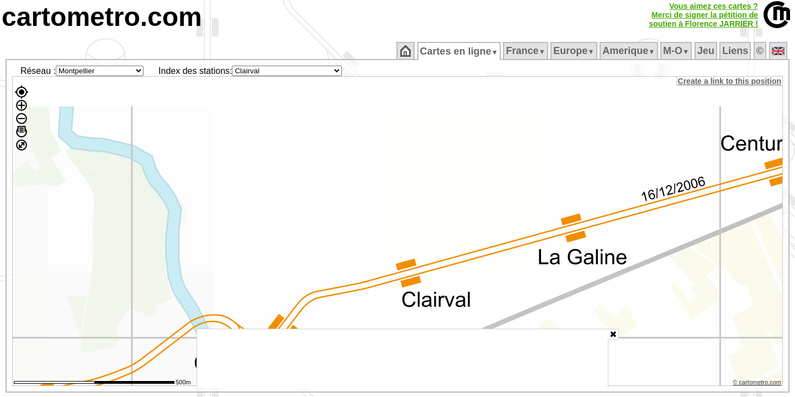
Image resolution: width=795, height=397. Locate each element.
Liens (736, 50)
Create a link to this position (730, 81)
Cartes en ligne (460, 51)
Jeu (706, 50)
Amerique (629, 50)
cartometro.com (102, 16)
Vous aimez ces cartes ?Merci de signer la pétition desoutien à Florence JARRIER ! (703, 15)
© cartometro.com (758, 383)
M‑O (677, 50)
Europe (574, 50)
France (526, 50)
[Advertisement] (402, 358)
